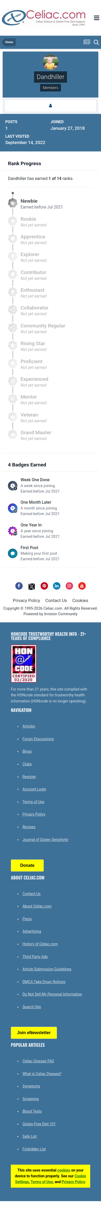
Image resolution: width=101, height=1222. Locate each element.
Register (29, 777)
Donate (27, 865)
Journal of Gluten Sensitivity (45, 839)
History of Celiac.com (40, 944)
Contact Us (56, 600)
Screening (30, 1099)
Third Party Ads (35, 957)
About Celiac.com (36, 906)
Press (27, 919)
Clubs (27, 764)
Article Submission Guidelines (46, 969)
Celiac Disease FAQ (38, 1061)
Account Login (34, 789)
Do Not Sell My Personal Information (52, 994)
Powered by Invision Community (50, 614)
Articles (28, 726)
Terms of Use (33, 802)
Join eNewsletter (34, 1032)
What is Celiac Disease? (41, 1074)
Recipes (28, 827)
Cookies (80, 600)
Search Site (31, 1007)
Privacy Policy (26, 600)
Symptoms (31, 1086)
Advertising (31, 931)
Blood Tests (32, 1111)
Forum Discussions (38, 739)
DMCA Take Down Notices (43, 982)
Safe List (29, 1136)
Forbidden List (34, 1149)
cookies (63, 1170)
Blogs (27, 751)
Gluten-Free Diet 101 (39, 1124)
